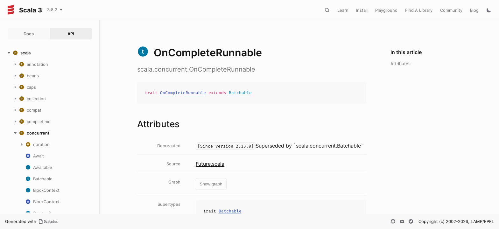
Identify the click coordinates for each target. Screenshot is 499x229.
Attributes (400, 63)
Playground (386, 10)
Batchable (240, 92)
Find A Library (418, 10)
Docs (29, 33)
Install (362, 10)
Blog (474, 10)
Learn (342, 10)
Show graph (211, 184)
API (70, 33)
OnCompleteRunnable (183, 92)
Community (451, 10)
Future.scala (210, 164)
